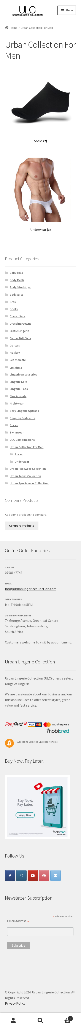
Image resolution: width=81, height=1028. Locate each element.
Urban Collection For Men (26, 447)
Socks (14, 425)
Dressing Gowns (20, 323)
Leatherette (18, 360)
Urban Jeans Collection (25, 476)
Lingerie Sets (18, 382)
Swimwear (17, 432)
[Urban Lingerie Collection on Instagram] (21, 875)
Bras (13, 302)
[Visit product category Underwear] (40, 195)
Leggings (16, 367)
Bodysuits (16, 295)
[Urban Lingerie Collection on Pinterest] (44, 875)
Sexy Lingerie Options (24, 411)
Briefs (14, 309)
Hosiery (15, 352)
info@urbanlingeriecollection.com (30, 589)
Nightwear (17, 403)
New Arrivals (18, 396)
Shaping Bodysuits (22, 418)
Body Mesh (17, 280)
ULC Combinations (22, 440)
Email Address (18, 921)
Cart (63, 1017)
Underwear (22, 462)
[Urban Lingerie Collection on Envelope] (55, 875)
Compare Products (21, 526)
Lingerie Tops (19, 389)
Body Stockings (20, 287)
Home (13, 28)
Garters (15, 345)
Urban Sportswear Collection (29, 483)
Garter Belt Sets (20, 338)
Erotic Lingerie (19, 331)
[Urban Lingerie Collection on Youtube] (33, 875)
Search (40, 1020)
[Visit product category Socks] (40, 106)
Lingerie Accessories (23, 374)
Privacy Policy (15, 1003)
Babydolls (16, 273)
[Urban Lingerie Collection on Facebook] (10, 875)
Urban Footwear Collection (28, 469)
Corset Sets (17, 316)
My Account (13, 1020)
